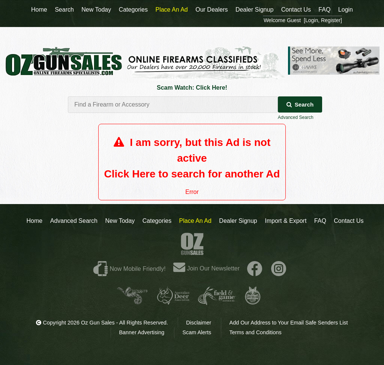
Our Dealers (211, 9)
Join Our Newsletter (206, 268)
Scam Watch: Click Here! (192, 87)
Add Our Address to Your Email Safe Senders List (289, 323)
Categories (156, 221)
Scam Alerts (197, 332)
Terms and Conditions (255, 332)
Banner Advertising (142, 332)
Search (300, 104)
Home (35, 221)
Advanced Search (296, 117)
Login (345, 9)
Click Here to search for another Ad (192, 174)
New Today (120, 221)
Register (330, 20)
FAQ (320, 221)
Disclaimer (198, 323)
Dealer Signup (238, 221)
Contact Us (348, 221)
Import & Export (285, 221)
